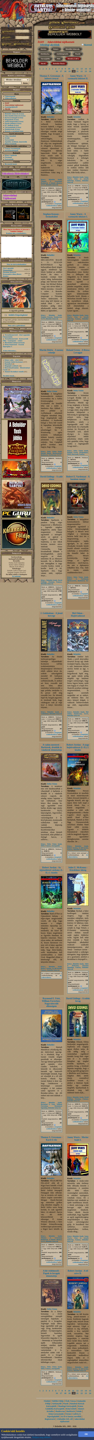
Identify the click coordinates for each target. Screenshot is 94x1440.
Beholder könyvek (12, 114)
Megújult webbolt (11, 366)
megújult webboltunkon (53, 204)
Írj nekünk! (16, 576)
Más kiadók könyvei (12, 116)
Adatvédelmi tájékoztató (60, 42)
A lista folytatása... (10, 351)
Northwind (52, 455)
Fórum (68, 1414)
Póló (58, 59)
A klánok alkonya (55, 183)
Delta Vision (52, 391)
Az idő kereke (83, 848)
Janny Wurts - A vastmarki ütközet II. (78, 77)
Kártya (43, 49)
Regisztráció (50, 1419)
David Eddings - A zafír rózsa (51, 477)
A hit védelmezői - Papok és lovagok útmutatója (51, 1273)
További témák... (9, 376)
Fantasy (78, 181)
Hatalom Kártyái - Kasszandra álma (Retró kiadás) (12, 274)
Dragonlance (83, 452)
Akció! (43, 63)
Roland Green (72, 452)
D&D (69, 454)
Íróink (7, 138)
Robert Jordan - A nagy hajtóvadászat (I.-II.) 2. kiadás (78, 747)
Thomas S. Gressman (51, 181)
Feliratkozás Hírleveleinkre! (15, 173)
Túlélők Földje (58, 1401)
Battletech (44, 183)
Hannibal (8, 364)
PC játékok (9, 125)
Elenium (51, 582)
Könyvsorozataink (56, 1414)
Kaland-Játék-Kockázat (14, 362)
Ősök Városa (70, 1401)
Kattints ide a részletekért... (16, 233)
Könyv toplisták (11, 155)
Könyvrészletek (11, 144)
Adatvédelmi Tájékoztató (10, 197)
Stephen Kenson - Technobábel (51, 215)
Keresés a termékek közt (14, 131)
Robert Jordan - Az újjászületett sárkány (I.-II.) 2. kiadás (51, 870)
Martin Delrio (46, 453)
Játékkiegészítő (62, 54)
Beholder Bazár (59, 63)
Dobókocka (45, 54)
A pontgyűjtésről (11, 107)
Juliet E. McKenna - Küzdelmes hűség (78, 868)
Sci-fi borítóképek (11, 150)
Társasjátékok (10, 127)
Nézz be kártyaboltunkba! (16, 264)
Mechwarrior (57, 453)
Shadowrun (58, 317)
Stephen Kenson (46, 317)
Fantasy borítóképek (12, 148)
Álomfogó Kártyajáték (67, 1406)
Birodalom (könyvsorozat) (15, 343)
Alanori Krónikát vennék (14, 372)
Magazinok (9, 119)
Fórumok (8, 157)
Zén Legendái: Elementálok (8, 269)
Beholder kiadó (55, 179)
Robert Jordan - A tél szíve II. (78, 1272)
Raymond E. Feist (48, 1104)
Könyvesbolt (71, 1409)
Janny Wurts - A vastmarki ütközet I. (78, 215)
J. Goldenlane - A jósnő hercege (51, 614)
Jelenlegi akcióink (50, 44)
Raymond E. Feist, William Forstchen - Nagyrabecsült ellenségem (51, 1002)
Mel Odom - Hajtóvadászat (78, 614)
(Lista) (21, 114)
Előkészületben (10, 98)
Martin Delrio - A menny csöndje (51, 351)
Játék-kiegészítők (11, 121)
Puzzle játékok (10, 123)
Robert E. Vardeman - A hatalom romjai (77, 477)
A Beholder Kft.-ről (64, 1419)
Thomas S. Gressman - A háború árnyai (51, 77)
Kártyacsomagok (11, 118)
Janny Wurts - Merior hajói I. (78, 1138)
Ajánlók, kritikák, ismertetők (16, 142)
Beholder (51, 117)
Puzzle (77, 54)
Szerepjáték (56, 846)
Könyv (55, 49)
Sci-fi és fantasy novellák (71, 1416)
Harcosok (75, 454)
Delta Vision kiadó (54, 451)
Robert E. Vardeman (77, 579)
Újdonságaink (10, 96)
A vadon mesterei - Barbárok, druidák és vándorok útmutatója (51, 747)
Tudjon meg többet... (42, 1437)
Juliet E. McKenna (78, 964)
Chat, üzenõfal (10, 136)
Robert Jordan (72, 848)
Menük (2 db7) (73, 59)
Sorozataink (9, 140)
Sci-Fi (43, 185)
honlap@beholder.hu (16, 559)
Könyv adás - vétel (12, 360)
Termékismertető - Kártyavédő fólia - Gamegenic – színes (15, 340)
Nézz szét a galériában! (16, 325)
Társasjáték (45, 59)
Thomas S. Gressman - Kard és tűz (51, 1138)
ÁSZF (41, 42)
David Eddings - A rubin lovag (78, 999)
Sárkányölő (57, 1403)
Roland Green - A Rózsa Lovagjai (77, 351)
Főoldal (47, 1401)
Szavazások (9, 159)
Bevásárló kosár (11, 164)
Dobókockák (9, 129)
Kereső (88, 44)
